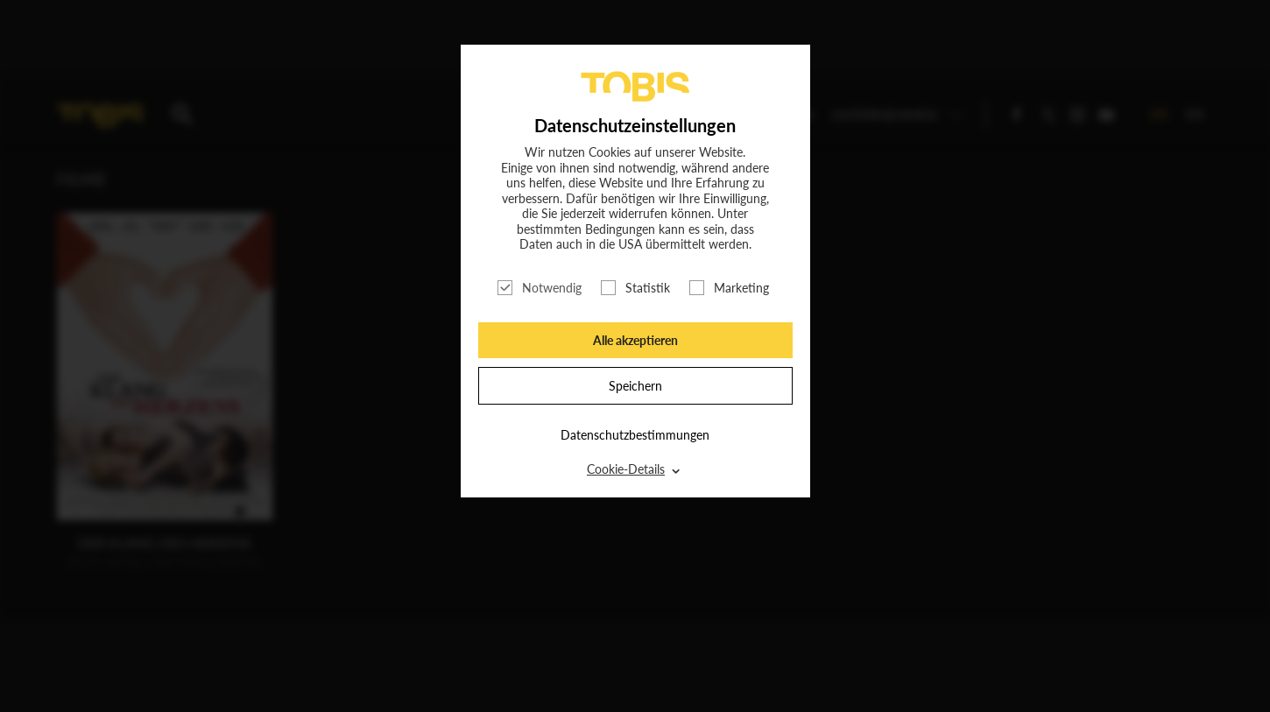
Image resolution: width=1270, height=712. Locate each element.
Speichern (635, 385)
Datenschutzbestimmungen (635, 434)
